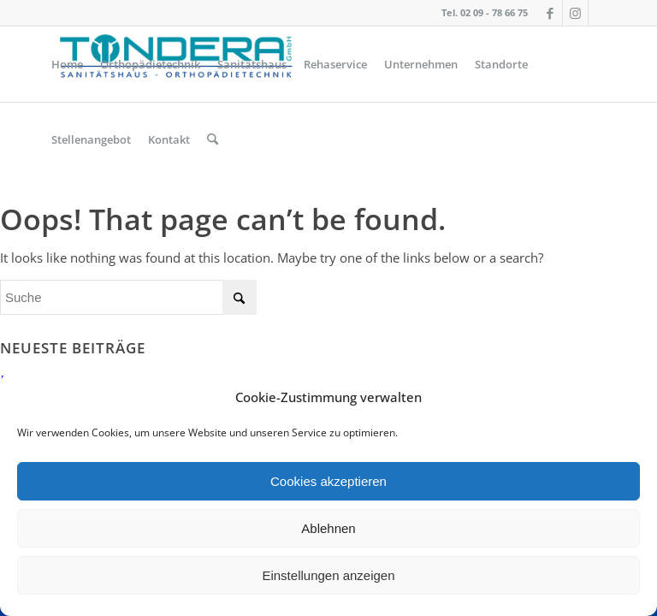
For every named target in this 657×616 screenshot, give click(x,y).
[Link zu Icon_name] (601, 13)
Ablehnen (328, 528)
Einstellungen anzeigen (328, 575)
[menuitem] (67, 64)
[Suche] (212, 139)
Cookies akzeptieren (328, 481)
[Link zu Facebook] (549, 13)
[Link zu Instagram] (575, 13)
